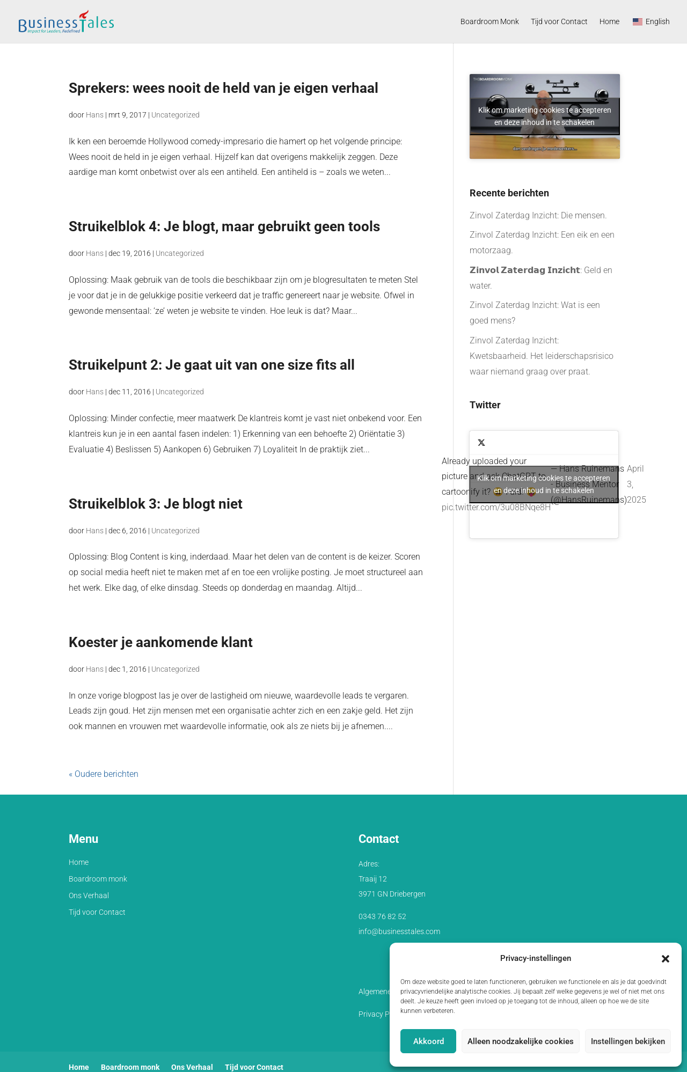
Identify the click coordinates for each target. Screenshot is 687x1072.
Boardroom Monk (490, 22)
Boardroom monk (98, 879)
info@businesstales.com (399, 931)
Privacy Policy (382, 1014)
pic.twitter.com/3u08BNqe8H (496, 507)
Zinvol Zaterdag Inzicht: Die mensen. (538, 215)
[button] (665, 958)
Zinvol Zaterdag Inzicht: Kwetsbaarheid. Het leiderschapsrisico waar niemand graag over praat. (541, 356)
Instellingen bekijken (628, 1041)
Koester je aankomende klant (161, 642)
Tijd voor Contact (559, 22)
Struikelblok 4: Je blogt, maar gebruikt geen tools (224, 226)
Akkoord (428, 1041)
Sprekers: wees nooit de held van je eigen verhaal (223, 88)
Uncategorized (175, 115)
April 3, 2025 (636, 484)
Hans (95, 115)
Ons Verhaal (89, 895)
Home (609, 22)
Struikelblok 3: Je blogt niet (156, 504)
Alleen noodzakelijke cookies (520, 1041)
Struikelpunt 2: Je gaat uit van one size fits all (212, 365)
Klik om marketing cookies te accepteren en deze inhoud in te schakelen (544, 116)
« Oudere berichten (103, 774)
